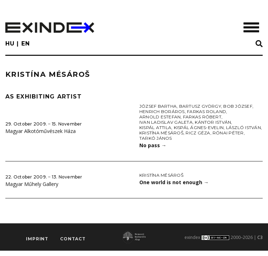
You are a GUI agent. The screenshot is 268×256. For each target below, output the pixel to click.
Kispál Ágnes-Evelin (199, 127)
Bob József (237, 106)
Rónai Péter (228, 132)
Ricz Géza (198, 132)
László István (243, 127)
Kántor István (213, 122)
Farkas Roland (206, 111)
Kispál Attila (155, 127)
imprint (37, 238)
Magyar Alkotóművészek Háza (40, 131)
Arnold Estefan (160, 116)
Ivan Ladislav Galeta (166, 122)
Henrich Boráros (162, 111)
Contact (73, 238)
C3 (260, 237)
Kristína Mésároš (161, 132)
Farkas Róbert (202, 116)
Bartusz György (200, 106)
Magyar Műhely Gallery (31, 184)
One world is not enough (174, 182)
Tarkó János (155, 138)
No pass (152, 145)
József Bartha (158, 106)
